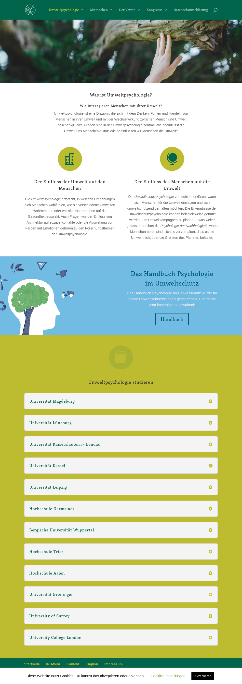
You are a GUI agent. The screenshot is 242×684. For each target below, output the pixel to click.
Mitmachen (99, 10)
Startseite (32, 664)
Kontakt (73, 664)
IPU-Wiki (53, 664)
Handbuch (172, 319)
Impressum (113, 664)
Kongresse (154, 10)
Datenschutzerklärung (191, 10)
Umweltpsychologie (64, 10)
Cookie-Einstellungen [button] (168, 676)
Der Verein (127, 10)
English (92, 664)
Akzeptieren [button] (202, 676)
